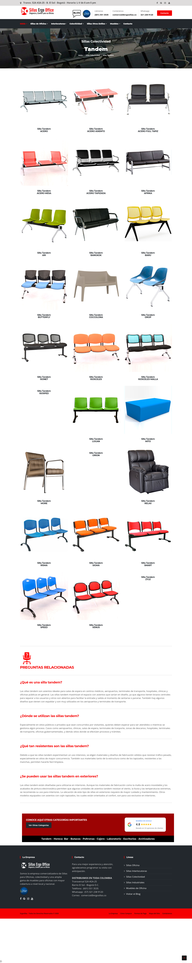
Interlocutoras (58, 24)
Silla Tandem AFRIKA (148, 192)
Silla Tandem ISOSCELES (96, 378)
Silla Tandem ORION (96, 454)
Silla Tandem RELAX (148, 502)
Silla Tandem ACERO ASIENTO (96, 130)
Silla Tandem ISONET (44, 378)
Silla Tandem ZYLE (148, 578)
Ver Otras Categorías (39, 825)
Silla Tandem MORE (44, 502)
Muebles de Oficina (136, 888)
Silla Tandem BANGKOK (96, 254)
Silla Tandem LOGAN (96, 440)
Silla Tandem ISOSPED (44, 392)
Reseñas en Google (144, 821)
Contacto (164, 13)
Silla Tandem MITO (148, 440)
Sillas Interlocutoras (136, 870)
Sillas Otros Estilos (97, 24)
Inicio (23, 24)
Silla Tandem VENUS (96, 626)
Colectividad (76, 24)
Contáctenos (167, 913)
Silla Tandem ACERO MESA (44, 192)
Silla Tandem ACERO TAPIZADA (96, 192)
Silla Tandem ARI (44, 254)
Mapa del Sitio (154, 913)
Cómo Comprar (126, 913)
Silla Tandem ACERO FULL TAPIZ (148, 130)
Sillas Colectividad (92, 55)
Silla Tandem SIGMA (96, 564)
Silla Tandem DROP (148, 316)
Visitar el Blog (133, 893)
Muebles (115, 24)
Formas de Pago (140, 913)
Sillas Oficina (132, 865)
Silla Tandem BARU (148, 254)
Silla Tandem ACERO (44, 130)
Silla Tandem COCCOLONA (96, 316)
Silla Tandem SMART (148, 564)
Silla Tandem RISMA (44, 564)
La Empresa (113, 913)
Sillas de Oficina (39, 24)
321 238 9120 (147, 14)
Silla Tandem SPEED (44, 626)
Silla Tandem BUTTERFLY (44, 316)
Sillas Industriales (135, 882)
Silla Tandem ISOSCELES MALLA (148, 378)
